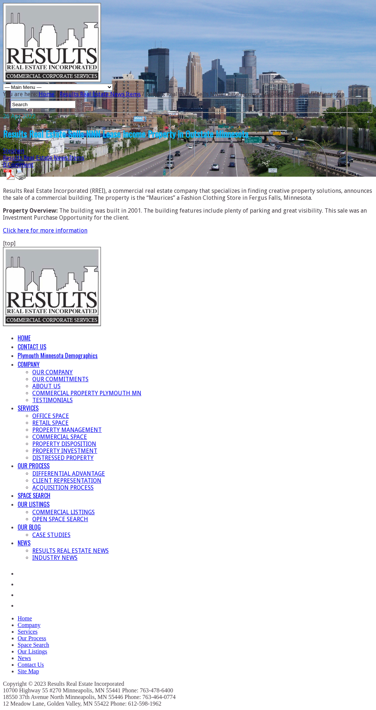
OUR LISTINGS (34, 504)
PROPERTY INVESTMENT (64, 450)
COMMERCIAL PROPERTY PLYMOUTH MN (86, 393)
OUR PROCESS (34, 465)
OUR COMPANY (52, 372)
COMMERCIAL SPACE (59, 436)
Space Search (33, 645)
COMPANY (29, 364)
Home (46, 94)
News (24, 658)
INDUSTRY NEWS (54, 557)
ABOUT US (46, 386)
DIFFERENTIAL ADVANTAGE (68, 473)
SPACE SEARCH (34, 495)
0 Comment (18, 164)
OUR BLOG (29, 527)
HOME (24, 338)
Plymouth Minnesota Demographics (58, 355)
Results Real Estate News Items (100, 94)
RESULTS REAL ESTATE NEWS (70, 550)
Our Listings (32, 651)
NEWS (24, 542)
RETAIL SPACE (50, 422)
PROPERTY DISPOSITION (64, 443)
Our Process (32, 638)
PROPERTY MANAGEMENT (67, 429)
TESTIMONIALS (52, 400)
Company (29, 625)
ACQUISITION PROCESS (63, 487)
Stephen (13, 150)
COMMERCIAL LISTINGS (63, 512)
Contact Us (31, 665)
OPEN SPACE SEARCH (60, 519)
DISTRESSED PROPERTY (63, 457)
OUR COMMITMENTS (60, 379)
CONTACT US (32, 346)
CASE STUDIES (51, 534)
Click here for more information (45, 230)
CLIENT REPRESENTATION (66, 480)
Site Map (28, 671)
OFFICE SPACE (50, 415)
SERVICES (28, 408)
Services (27, 631)
